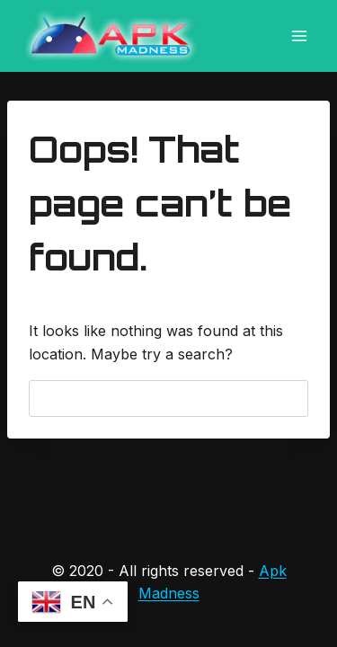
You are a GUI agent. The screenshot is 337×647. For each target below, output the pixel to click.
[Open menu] (298, 35)
